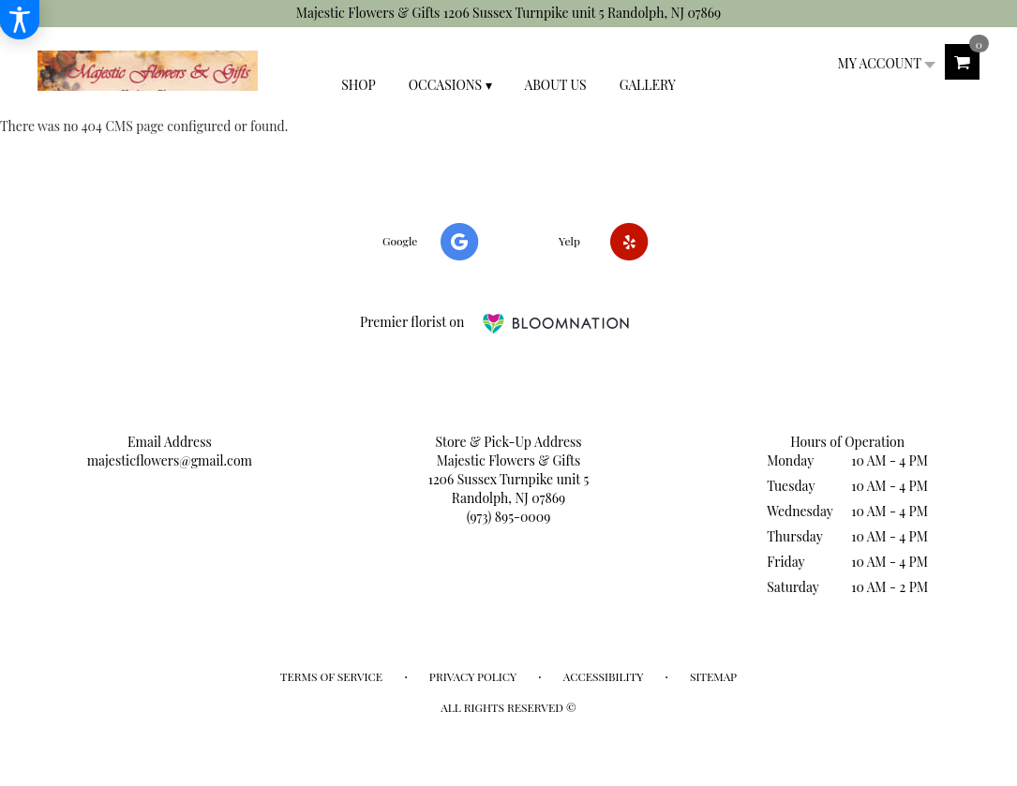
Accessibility (603, 676)
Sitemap (713, 676)
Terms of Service (331, 676)
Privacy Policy (472, 676)
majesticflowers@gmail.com (169, 460)
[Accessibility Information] (19, 19)
